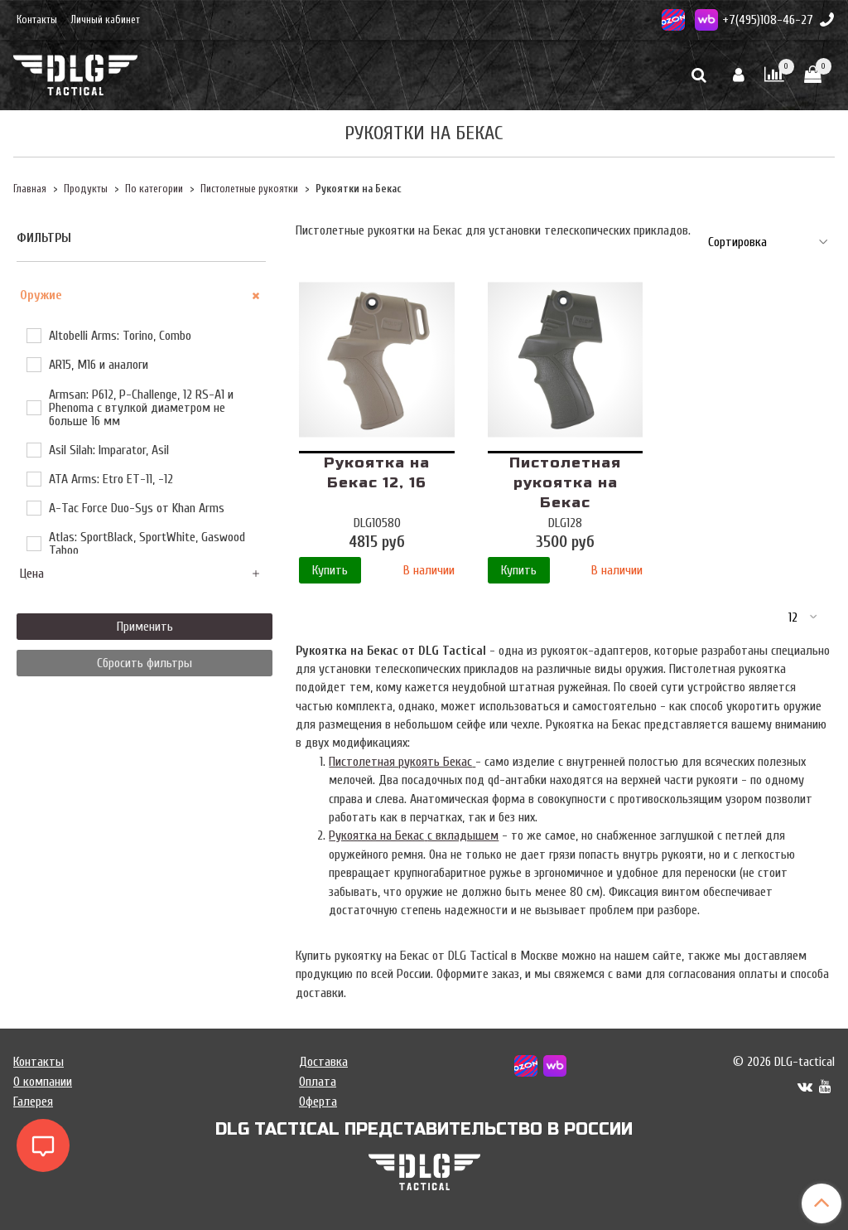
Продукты (86, 189)
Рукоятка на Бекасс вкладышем (414, 835)
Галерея (33, 1101)
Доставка (323, 1061)
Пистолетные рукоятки (249, 189)
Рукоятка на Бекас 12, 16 (377, 473)
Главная (29, 189)
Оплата (317, 1081)
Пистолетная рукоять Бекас (402, 761)
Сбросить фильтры (144, 663)
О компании (42, 1081)
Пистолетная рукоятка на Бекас (565, 482)
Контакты (37, 20)
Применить (145, 626)
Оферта (318, 1101)
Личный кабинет (105, 20)
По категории (154, 189)
